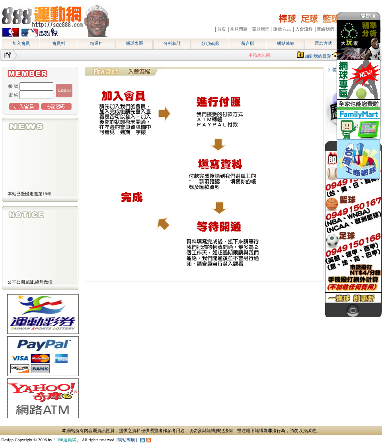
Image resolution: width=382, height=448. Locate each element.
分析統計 (172, 43)
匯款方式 (323, 43)
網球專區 (134, 43)
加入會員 (21, 43)
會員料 (58, 43)
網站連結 (285, 43)
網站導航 (126, 439)
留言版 (247, 43)
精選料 (96, 43)
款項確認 (210, 43)
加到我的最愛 (318, 56)
